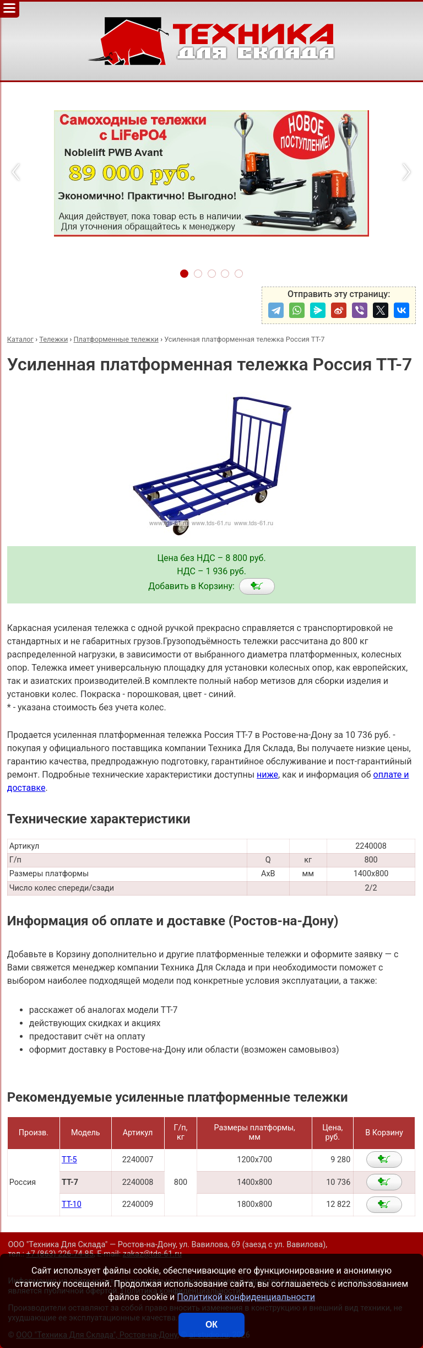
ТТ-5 (69, 1159)
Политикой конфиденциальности (246, 1297)
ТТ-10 (72, 1204)
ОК (211, 1324)
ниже (267, 774)
